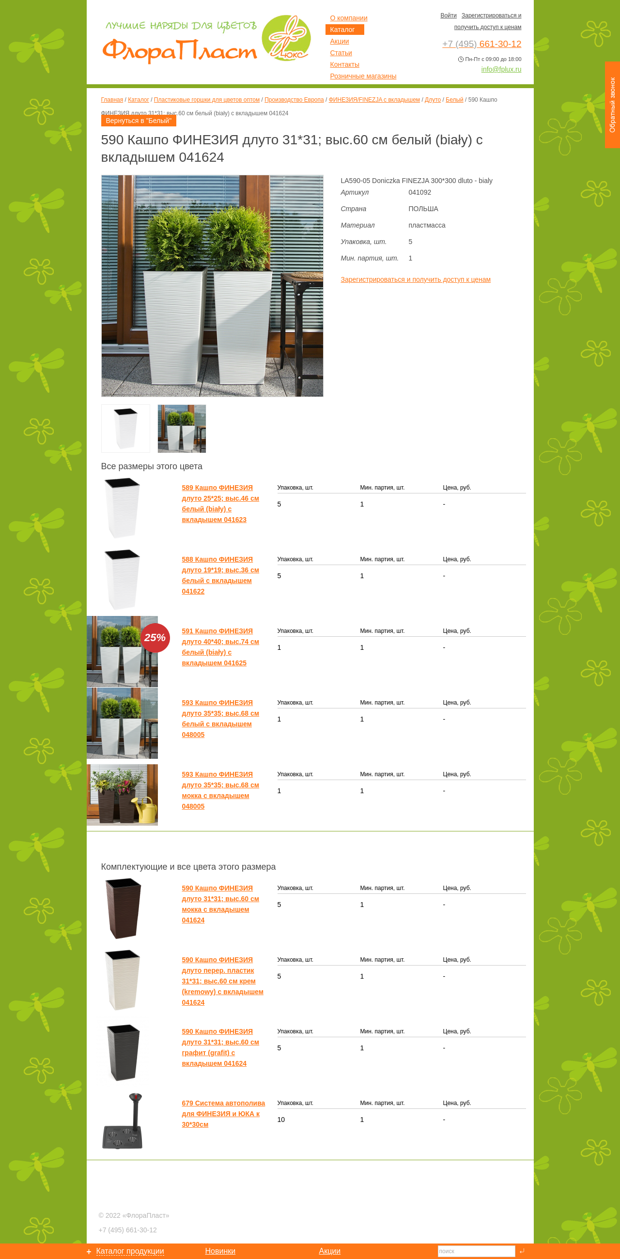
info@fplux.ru (501, 69)
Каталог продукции (130, 1251)
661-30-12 (128, 1230)
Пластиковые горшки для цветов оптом (207, 99)
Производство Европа (294, 99)
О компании (349, 18)
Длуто (433, 99)
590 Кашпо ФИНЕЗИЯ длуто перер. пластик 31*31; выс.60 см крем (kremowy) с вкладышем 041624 (223, 981)
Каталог (138, 99)
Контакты (344, 64)
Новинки (220, 1251)
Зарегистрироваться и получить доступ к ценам (416, 279)
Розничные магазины (363, 76)
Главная (112, 99)
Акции (339, 41)
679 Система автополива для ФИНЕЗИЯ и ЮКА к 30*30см (223, 1113)
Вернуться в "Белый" (139, 120)
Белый (454, 99)
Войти (448, 15)
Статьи (341, 53)
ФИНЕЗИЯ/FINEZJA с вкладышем (374, 99)
